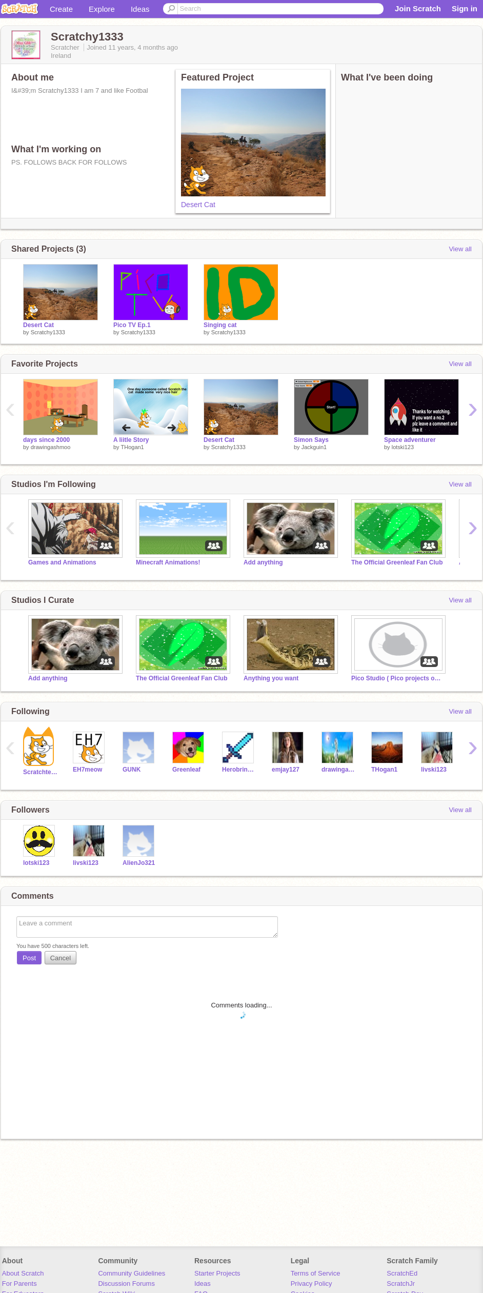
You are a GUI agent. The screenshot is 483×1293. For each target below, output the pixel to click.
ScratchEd (402, 1273)
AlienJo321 (139, 862)
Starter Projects (217, 1273)
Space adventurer (410, 439)
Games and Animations (62, 562)
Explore (102, 9)
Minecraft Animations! (168, 562)
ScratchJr (401, 1283)
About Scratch (23, 1273)
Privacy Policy (311, 1283)
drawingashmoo (51, 447)
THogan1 (132, 447)
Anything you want (271, 678)
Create (61, 9)
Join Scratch (418, 8)
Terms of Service (315, 1273)
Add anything (263, 562)
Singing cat (220, 325)
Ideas (140, 9)
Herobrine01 (239, 769)
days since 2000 (46, 439)
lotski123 (403, 447)
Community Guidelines (131, 1273)
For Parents (19, 1283)
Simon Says (311, 439)
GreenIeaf (186, 769)
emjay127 (285, 769)
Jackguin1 (314, 447)
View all (460, 249)
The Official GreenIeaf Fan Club (396, 562)
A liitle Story (131, 439)
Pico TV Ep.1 (132, 325)
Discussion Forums (126, 1283)
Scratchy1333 (48, 332)
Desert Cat (198, 204)
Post (29, 958)
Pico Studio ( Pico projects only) (397, 678)
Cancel (60, 958)
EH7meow (87, 769)
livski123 (434, 769)
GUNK (131, 769)
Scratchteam (40, 772)
